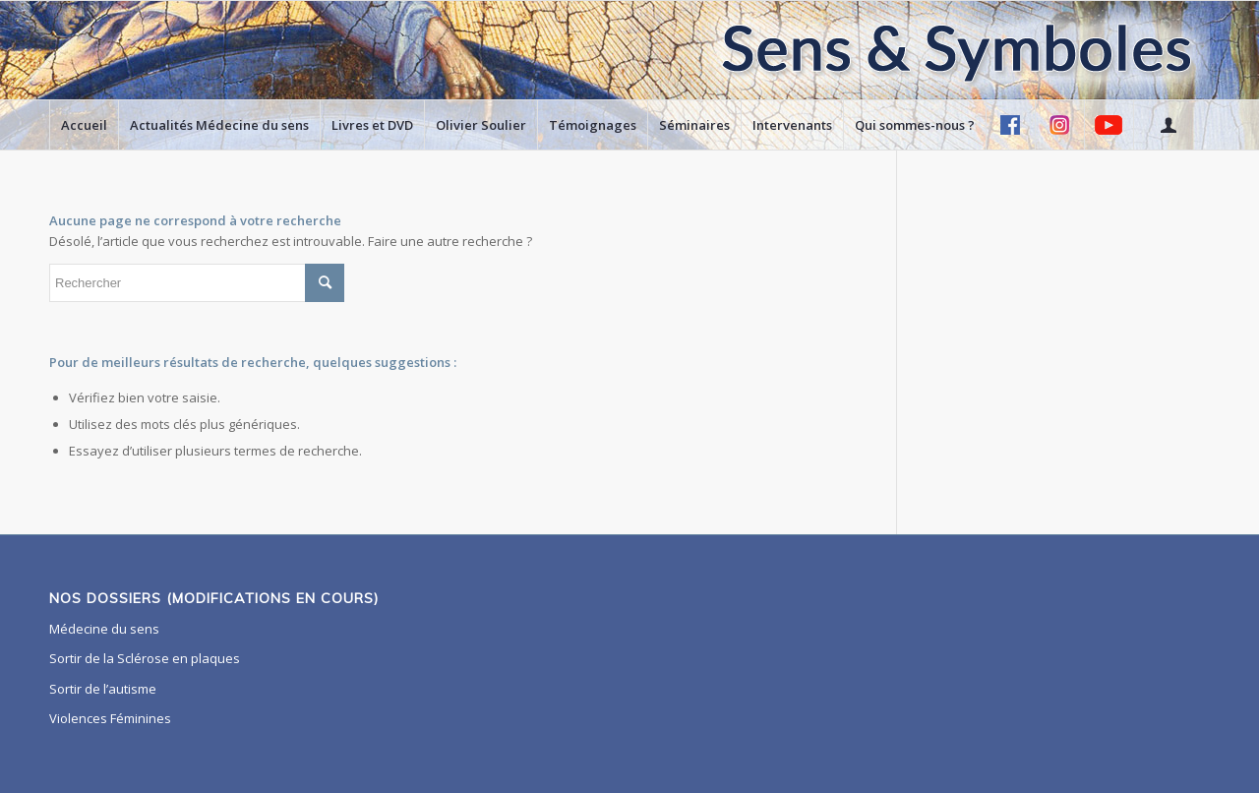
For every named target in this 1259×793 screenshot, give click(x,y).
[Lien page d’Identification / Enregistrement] (1167, 125)
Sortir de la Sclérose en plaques (144, 658)
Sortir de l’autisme (102, 689)
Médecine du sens (104, 629)
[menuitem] (83, 125)
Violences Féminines (110, 718)
